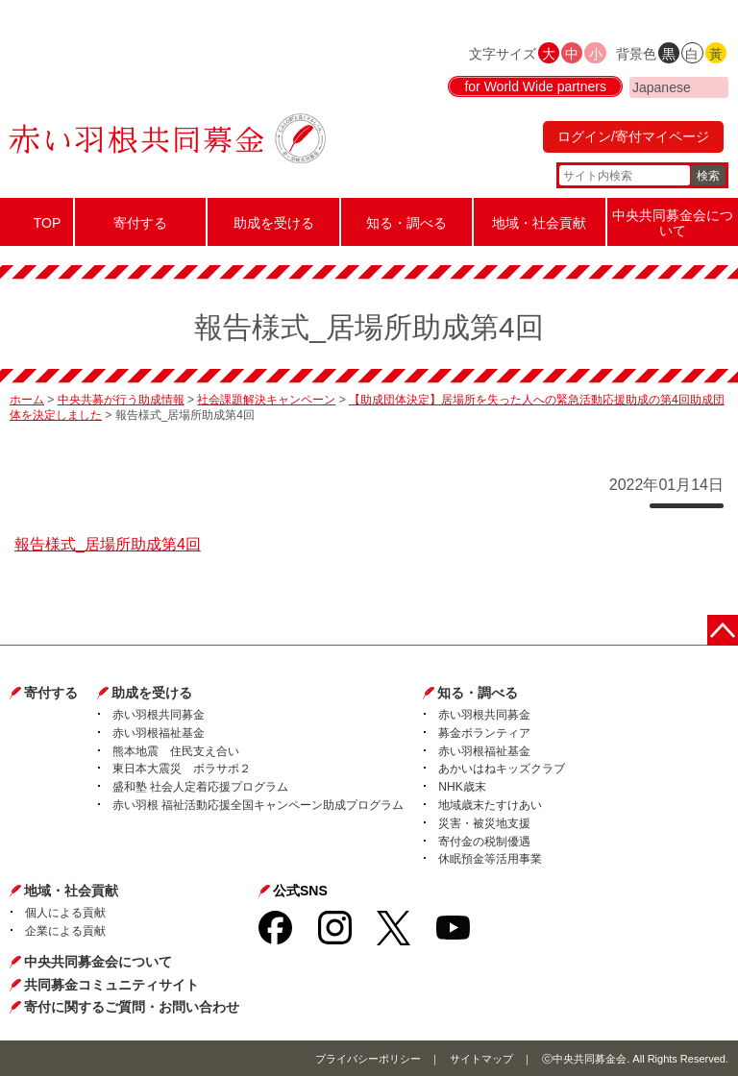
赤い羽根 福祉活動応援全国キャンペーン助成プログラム (258, 805)
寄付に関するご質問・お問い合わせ (131, 1007)
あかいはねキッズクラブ (501, 768)
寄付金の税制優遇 (484, 841)
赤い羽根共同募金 (158, 714)
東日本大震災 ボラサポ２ (181, 768)
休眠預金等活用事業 (490, 859)
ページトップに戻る (722, 630)
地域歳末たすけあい (490, 805)
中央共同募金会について (98, 961)
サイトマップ (481, 1058)
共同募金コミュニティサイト (111, 984)
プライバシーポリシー (368, 1058)
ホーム (27, 399)
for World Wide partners (535, 86)
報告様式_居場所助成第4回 (107, 544)
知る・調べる (477, 692)
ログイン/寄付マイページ (633, 136)
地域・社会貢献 (71, 890)
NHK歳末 (461, 787)
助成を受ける (151, 692)
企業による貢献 (65, 931)
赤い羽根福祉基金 (158, 733)
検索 (708, 176)
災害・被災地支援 (484, 823)
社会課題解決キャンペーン (266, 399)
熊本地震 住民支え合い (175, 751)
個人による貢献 (65, 912)
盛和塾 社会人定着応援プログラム (200, 787)
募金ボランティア (484, 733)
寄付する (51, 692)
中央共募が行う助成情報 (121, 399)
